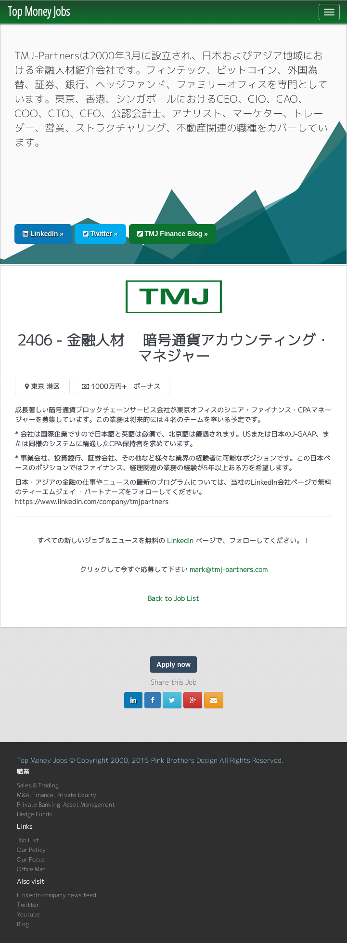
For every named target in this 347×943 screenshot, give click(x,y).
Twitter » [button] (100, 234)
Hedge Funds (34, 814)
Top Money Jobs (38, 11)
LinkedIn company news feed (56, 895)
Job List (28, 840)
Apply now (173, 664)
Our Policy (31, 850)
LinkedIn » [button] (43, 234)
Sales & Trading (38, 785)
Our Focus (31, 859)
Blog (23, 924)
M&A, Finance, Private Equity (56, 795)
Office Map (31, 869)
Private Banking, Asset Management (66, 804)
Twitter (28, 905)
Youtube (28, 914)
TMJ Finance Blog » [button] (172, 234)
